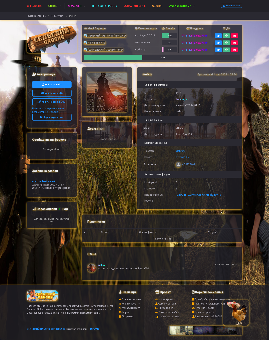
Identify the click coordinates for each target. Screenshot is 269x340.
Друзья (95, 128)
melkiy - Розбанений (44, 181)
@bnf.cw (180, 151)
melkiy (101, 265)
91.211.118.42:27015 (195, 42)
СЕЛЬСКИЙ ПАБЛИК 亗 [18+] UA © (46, 329)
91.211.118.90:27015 (195, 49)
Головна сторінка (36, 16)
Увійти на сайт (231, 5)
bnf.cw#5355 (183, 157)
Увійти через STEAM (52, 101)
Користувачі (57, 16)
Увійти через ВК (51, 93)
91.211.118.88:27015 (195, 35)
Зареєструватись (52, 117)
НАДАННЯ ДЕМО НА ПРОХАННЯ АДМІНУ (199, 194)
